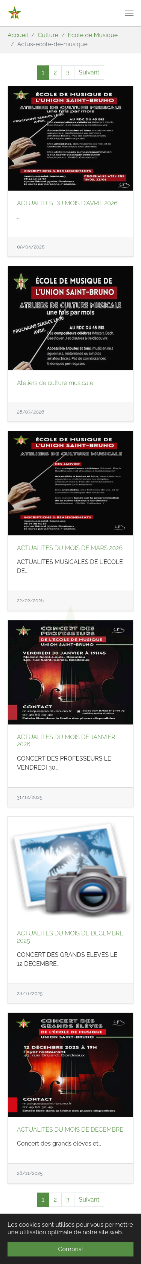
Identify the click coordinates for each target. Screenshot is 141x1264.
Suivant (89, 72)
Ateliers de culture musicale (55, 382)
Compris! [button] (70, 1249)
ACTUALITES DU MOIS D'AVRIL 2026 (67, 203)
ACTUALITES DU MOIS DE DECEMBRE (70, 1129)
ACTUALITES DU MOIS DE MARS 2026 (70, 548)
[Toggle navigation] (129, 13)
